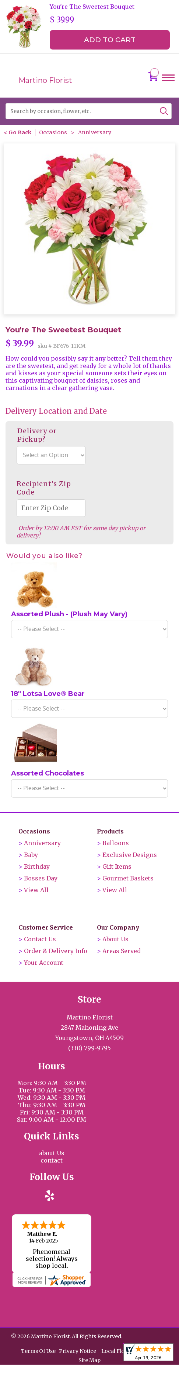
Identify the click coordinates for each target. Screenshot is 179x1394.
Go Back (19, 132)
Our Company (118, 927)
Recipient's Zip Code (44, 487)
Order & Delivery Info (55, 951)
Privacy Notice (77, 1350)
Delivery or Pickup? (37, 435)
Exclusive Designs (129, 854)
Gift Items (116, 866)
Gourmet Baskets (128, 878)
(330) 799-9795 (89, 1048)
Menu (168, 84)
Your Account (43, 962)
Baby (31, 854)
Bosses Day (40, 878)
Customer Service (45, 927)
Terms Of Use (38, 1350)
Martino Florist (45, 80)
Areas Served (121, 951)
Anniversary (94, 132)
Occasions (53, 132)
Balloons (115, 843)
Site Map (89, 1359)
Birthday (37, 866)
